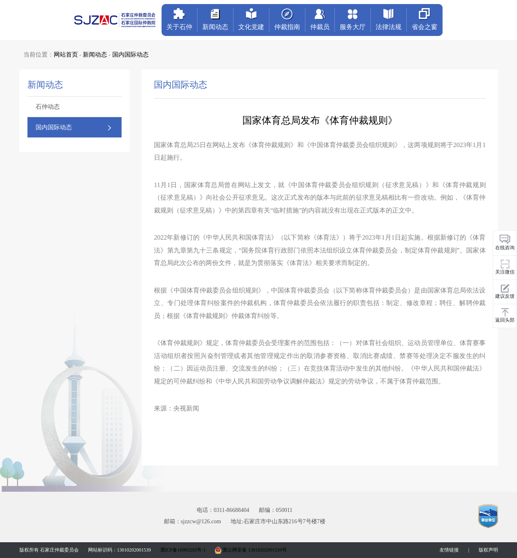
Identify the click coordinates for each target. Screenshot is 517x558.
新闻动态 (95, 54)
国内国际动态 (130, 54)
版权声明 (488, 550)
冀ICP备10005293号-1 (183, 550)
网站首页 (66, 54)
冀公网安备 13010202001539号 (251, 550)
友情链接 (449, 550)
